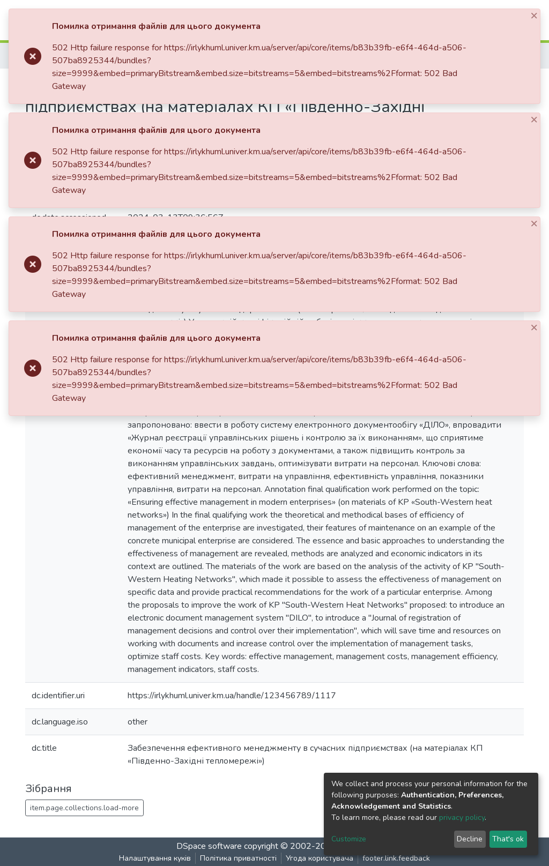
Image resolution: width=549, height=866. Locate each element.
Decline (470, 839)
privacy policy (462, 817)
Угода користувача (319, 858)
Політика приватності (238, 858)
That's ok (508, 839)
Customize (348, 839)
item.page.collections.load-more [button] (84, 808)
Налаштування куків (155, 858)
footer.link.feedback (396, 858)
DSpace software (209, 846)
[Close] (535, 15)
